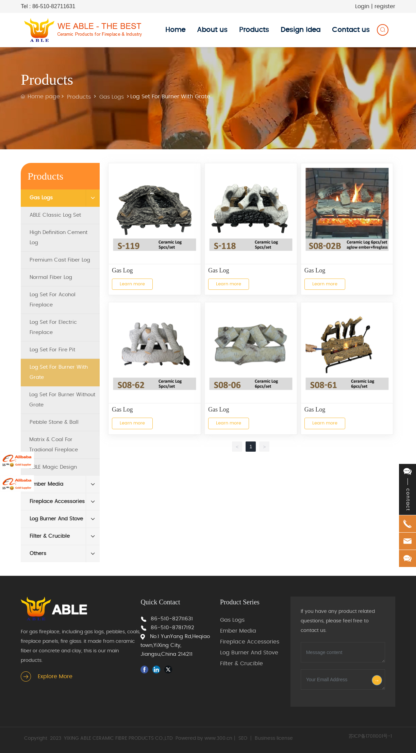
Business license (274, 738)
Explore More (55, 676)
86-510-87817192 (172, 627)
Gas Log (122, 270)
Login (363, 6)
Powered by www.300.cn (204, 738)
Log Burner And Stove (249, 652)
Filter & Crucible (241, 663)
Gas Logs (111, 97)
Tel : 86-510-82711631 (48, 6)
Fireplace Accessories (249, 642)
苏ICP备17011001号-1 (370, 736)
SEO (242, 738)
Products (79, 97)
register (385, 6)
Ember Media (238, 631)
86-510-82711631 (172, 618)
